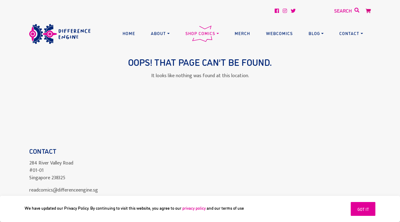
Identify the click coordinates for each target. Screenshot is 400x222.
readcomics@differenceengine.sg (63, 190)
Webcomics (279, 33)
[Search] (325, 11)
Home (129, 33)
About (158, 33)
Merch (242, 33)
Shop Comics (200, 33)
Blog (314, 33)
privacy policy (194, 208)
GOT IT (363, 209)
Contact (349, 33)
